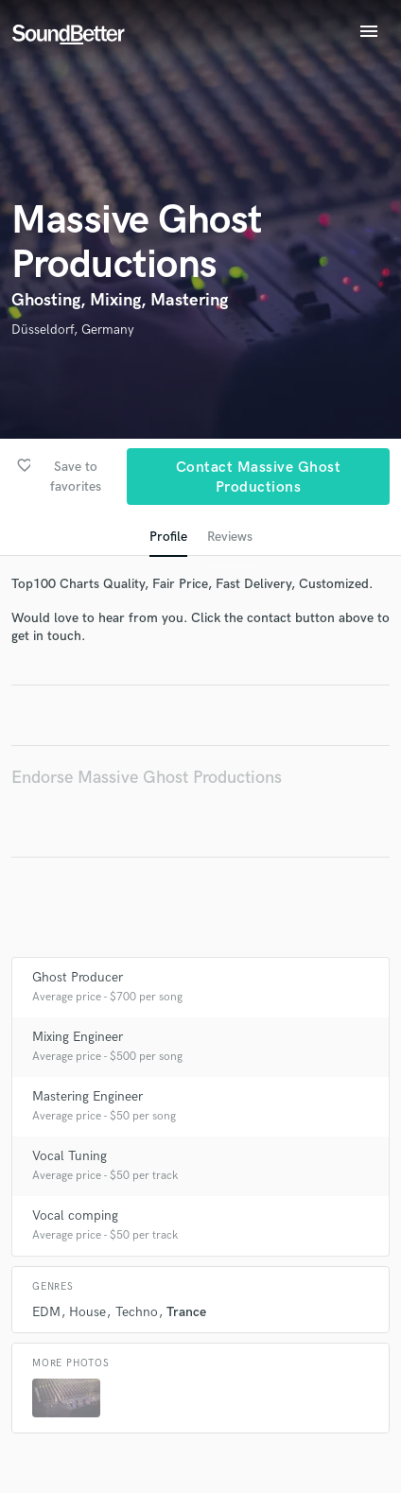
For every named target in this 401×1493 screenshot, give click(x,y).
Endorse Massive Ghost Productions (146, 778)
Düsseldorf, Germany (72, 329)
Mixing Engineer (77, 1037)
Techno (136, 1312)
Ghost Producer (77, 977)
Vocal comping (75, 1215)
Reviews (230, 537)
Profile (168, 537)
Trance (186, 1312)
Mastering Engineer (87, 1096)
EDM (46, 1312)
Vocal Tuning (69, 1156)
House (87, 1312)
